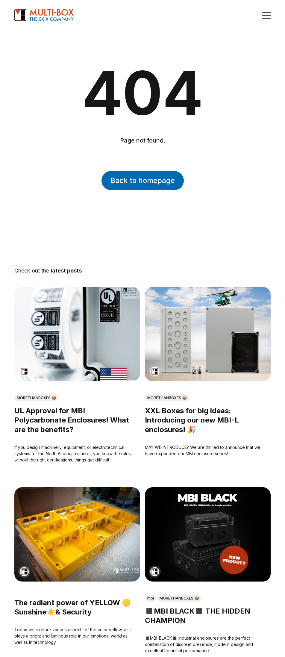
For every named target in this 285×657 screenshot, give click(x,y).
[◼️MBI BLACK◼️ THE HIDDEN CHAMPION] (208, 534)
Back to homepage (142, 180)
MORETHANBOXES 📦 (36, 397)
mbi (150, 598)
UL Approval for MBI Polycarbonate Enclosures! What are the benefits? (71, 420)
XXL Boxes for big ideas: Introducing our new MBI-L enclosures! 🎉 (192, 420)
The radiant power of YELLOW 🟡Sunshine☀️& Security (72, 608)
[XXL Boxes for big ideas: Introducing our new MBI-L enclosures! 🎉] (208, 334)
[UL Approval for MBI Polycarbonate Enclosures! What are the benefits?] (77, 334)
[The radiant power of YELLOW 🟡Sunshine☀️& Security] (77, 534)
